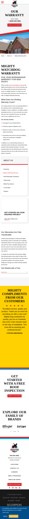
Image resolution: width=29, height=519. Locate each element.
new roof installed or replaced (17, 85)
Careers (14, 472)
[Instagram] (13, 487)
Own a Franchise (14, 475)
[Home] (14, 3)
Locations (14, 464)
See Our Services (11, 219)
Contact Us (14, 468)
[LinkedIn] (16, 487)
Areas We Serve (14, 479)
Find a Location (14, 25)
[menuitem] (14, 169)
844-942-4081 (14, 455)
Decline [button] (5, 516)
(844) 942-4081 (15, 21)
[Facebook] (9, 487)
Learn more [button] (5, 512)
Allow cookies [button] (13, 516)
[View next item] (18, 431)
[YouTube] (19, 487)
